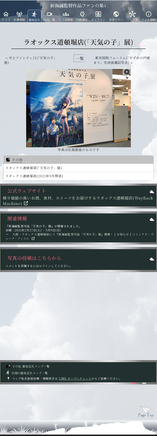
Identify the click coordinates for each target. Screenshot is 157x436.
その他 (14, 159)
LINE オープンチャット (75, 378)
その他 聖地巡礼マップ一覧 (28, 366)
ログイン (45, 266)
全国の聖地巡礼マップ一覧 (27, 373)
